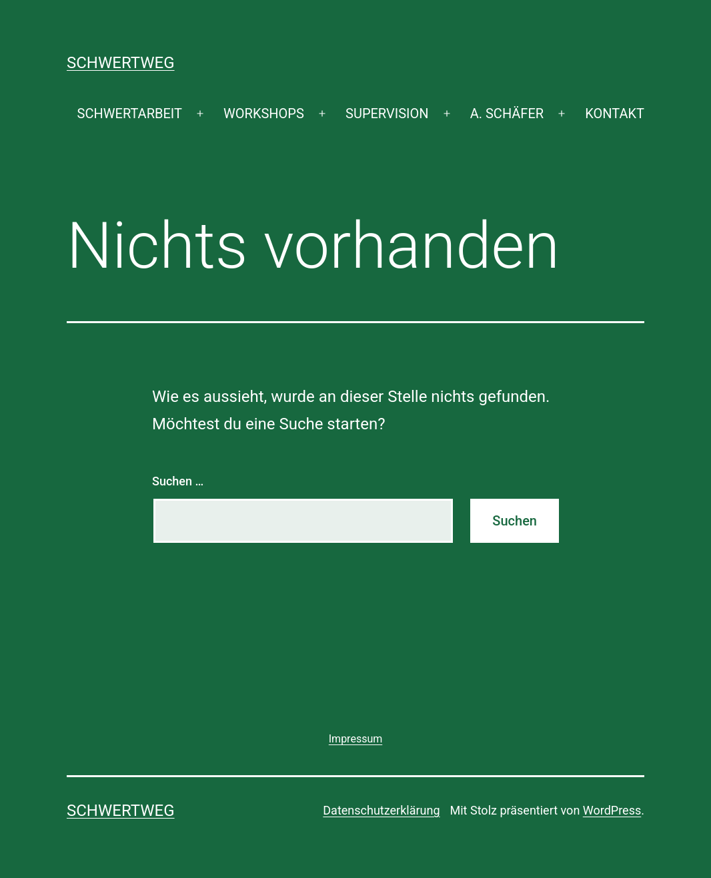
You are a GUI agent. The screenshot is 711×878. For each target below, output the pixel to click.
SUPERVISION (386, 113)
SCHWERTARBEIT (129, 113)
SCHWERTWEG (121, 62)
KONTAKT (614, 113)
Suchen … (177, 481)
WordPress (612, 810)
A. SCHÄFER (507, 113)
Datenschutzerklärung (381, 810)
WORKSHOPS (263, 113)
